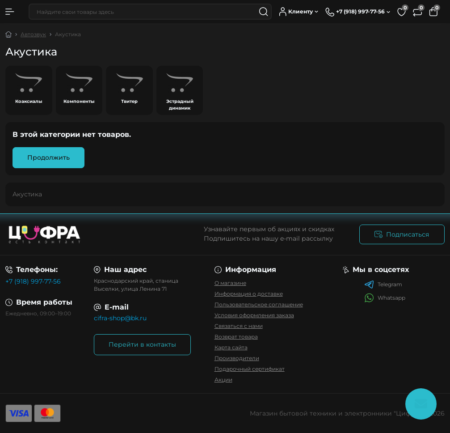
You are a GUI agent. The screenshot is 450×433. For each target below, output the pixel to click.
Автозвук (33, 34)
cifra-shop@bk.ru (120, 318)
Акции (223, 379)
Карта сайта (231, 347)
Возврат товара (236, 336)
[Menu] (9, 11)
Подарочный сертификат (249, 368)
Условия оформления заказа (254, 315)
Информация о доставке (248, 293)
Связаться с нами (238, 326)
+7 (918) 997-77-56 (33, 281)
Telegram (383, 284)
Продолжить (48, 157)
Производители (236, 358)
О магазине (230, 283)
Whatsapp (384, 297)
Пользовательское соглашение (258, 304)
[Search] (263, 11)
